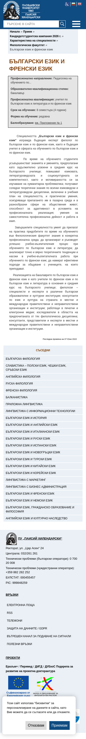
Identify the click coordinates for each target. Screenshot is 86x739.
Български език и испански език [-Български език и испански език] (31, 445)
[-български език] (73, 4)
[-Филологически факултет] (27, 45)
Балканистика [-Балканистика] (17, 397)
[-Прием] (27, 31)
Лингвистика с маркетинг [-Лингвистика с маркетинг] (26, 480)
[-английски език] (80, 4)
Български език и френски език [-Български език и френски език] (30, 493)
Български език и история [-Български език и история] (26, 418)
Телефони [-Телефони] (14, 620)
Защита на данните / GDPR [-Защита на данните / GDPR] (27, 628)
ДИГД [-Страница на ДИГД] (38, 666)
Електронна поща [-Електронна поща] (21, 605)
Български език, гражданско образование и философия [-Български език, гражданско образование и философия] (40, 509)
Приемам (59, 725)
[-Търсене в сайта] (34, 24)
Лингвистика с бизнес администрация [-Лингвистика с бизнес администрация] (36, 486)
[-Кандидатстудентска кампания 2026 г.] (35, 36)
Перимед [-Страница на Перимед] (26, 666)
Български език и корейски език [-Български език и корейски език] (31, 473)
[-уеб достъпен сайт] (67, 4)
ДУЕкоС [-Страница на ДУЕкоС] (50, 666)
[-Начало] (15, 31)
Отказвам (36, 725)
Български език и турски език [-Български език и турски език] (29, 459)
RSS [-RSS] (10, 612)
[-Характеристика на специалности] (32, 40)
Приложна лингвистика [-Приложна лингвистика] (24, 404)
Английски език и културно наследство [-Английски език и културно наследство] (36, 518)
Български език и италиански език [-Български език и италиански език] (33, 431)
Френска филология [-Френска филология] (21, 390)
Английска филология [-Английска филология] (23, 376)
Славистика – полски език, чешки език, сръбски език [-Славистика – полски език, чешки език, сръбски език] (36, 367)
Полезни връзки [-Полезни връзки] (19, 644)
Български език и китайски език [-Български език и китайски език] (30, 466)
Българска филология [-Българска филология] (23, 358)
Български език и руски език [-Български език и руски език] (28, 438)
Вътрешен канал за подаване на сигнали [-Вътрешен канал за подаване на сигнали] (39, 636)
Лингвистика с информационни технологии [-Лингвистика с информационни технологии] (40, 411)
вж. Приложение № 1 (48, 123)
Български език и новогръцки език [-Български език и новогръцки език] (33, 452)
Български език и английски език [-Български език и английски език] (32, 424)
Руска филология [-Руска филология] (19, 383)
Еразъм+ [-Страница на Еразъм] (12, 666)
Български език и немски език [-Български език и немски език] (29, 500)
